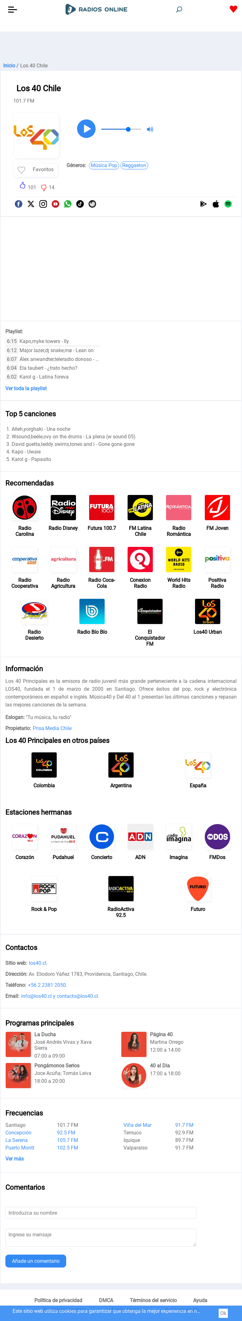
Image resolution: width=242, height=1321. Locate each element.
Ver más (14, 1159)
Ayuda (200, 1300)
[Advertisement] (121, 47)
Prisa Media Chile (52, 728)
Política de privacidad (58, 1300)
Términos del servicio (153, 1300)
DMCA (106, 1300)
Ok (223, 1313)
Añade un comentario (36, 1261)
